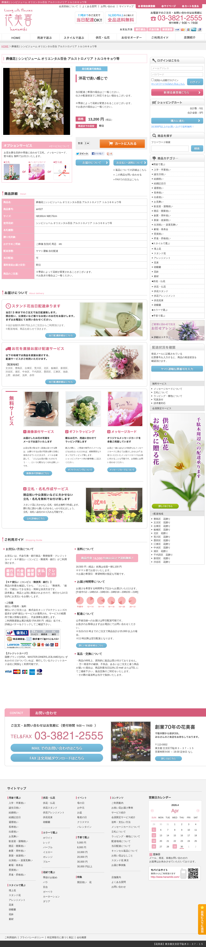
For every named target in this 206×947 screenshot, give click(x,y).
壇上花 (157, 248)
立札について (161, 392)
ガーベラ (48, 891)
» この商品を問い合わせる (127, 174)
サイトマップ (126, 6)
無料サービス (159, 383)
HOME (5, 46)
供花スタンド (161, 291)
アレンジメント (162, 258)
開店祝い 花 (84, 882)
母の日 (80, 803)
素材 (156, 276)
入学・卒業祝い (162, 169)
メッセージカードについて (168, 388)
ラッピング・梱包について (168, 396)
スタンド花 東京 (120, 860)
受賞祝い (158, 233)
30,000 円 (82, 861)
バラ (45, 882)
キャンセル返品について (124, 850)
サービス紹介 (118, 812)
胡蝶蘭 (157, 267)
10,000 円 (82, 852)
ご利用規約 (11, 937)
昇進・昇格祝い (162, 238)
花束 (156, 262)
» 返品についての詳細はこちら (129, 170)
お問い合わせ (108, 6)
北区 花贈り (161, 533)
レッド (46, 842)
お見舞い (158, 201)
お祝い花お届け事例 (122, 807)
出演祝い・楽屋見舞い (166, 224)
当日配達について (121, 846)
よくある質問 (89, 6)
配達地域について (121, 841)
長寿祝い (158, 192)
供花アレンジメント (164, 295)
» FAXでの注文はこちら (126, 179)
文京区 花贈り (162, 522)
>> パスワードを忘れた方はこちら (168, 83)
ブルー (46, 861)
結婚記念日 (160, 183)
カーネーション (51, 896)
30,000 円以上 (84, 866)
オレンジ (48, 857)
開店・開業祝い (162, 211)
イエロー (48, 852)
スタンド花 (160, 253)
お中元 (80, 807)
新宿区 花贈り (162, 558)
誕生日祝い (160, 174)
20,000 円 (82, 857)
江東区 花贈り (162, 544)
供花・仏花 (160, 286)
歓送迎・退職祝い (163, 206)
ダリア (46, 901)
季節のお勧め (50, 877)
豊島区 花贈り (162, 519)
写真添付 (158, 399)
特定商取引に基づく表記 (60, 937)
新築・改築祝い (162, 220)
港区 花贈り (161, 551)
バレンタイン (84, 826)
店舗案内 (116, 877)
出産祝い (158, 197)
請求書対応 (160, 403)
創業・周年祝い (162, 215)
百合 (45, 887)
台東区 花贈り (162, 526)
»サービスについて (59, 146)
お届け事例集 (118, 865)
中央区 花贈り (162, 547)
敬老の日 (82, 817)
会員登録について (68, 6)
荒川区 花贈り (162, 536)
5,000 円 (81, 842)
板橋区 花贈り (162, 529)
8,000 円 (81, 847)
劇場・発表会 (161, 229)
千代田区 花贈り (163, 554)
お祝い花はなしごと (122, 855)
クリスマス (83, 822)
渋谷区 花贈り (162, 562)
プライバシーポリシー (32, 937)
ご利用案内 (117, 803)
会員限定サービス (161, 408)
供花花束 (158, 300)
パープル (48, 847)
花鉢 (156, 271)
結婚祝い (158, 178)
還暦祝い (158, 188)
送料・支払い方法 (121, 822)
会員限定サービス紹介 (123, 817)
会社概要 (81, 937)
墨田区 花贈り (162, 540)
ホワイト (48, 837)
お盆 (79, 812)
